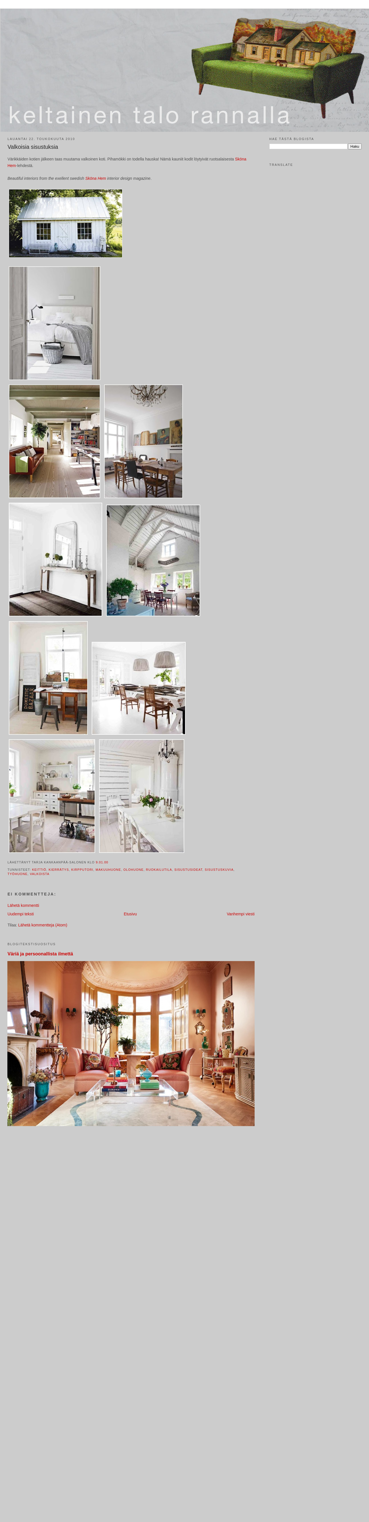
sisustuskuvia (219, 869)
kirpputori (82, 869)
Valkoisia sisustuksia (32, 147)
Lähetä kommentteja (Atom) (42, 925)
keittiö (39, 869)
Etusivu (130, 914)
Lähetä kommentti (23, 905)
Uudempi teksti (20, 914)
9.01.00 (102, 862)
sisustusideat (188, 869)
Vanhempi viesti (241, 914)
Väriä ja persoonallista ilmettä (40, 953)
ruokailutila (159, 869)
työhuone (17, 874)
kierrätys (59, 869)
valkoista (39, 874)
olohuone (133, 869)
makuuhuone (108, 869)
